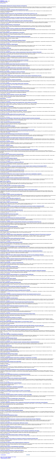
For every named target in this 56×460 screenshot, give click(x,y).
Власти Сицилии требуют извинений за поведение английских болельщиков (15, 36)
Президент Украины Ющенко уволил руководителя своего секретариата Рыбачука (16, 20)
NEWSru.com (3, 1)
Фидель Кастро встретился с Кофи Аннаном (9, 44)
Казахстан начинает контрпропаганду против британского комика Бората (14, 133)
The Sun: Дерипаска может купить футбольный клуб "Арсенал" (12, 238)
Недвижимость (9, 97)
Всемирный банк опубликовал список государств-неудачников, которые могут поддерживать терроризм (20, 173)
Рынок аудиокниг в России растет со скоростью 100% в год (12, 162)
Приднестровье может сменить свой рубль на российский (11, 386)
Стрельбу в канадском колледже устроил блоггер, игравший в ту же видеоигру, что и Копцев (18, 357)
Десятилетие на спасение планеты (7, 141)
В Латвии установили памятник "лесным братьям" (10, 24)
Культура (8, 66)
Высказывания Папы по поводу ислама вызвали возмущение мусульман (14, 90)
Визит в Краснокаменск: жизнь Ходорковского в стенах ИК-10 (12, 32)
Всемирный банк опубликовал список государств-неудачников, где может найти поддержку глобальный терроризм (23, 270)
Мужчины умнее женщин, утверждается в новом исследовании (12, 71)
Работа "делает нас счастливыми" (7, 106)
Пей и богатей (3, 98)
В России (8, 8)
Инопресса (8, 35)
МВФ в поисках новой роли (5, 181)
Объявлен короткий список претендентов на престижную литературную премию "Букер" (17, 313)
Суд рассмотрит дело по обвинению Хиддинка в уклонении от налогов (14, 305)
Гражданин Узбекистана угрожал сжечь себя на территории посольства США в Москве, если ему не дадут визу (22, 325)
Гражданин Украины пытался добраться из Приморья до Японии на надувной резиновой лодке (19, 438)
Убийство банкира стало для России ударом (9, 353)
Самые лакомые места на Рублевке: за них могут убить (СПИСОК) (13, 94)
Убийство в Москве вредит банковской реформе (9, 309)
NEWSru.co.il (2, 457)
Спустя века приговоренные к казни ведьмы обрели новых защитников (14, 83)
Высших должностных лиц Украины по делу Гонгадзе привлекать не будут (15, 246)
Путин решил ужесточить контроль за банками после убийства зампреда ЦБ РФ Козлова (17, 28)
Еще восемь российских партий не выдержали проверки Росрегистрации (14, 177)
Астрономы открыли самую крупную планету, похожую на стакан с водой (14, 434)
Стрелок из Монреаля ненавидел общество (8, 158)
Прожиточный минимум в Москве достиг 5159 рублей (10, 361)
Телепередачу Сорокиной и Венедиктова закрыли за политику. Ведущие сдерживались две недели (19, 430)
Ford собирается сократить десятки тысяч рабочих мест (11, 194)
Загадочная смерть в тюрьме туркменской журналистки (11, 86)
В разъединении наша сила (5, 48)
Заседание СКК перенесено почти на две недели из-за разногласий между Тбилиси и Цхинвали (19, 149)
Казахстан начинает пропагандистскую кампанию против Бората (13, 217)
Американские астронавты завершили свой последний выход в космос (14, 9)
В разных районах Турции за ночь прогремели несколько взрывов (13, 378)
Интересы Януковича (4, 230)
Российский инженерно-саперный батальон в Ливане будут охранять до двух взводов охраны (18, 189)
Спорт (8, 19)
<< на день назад (3, 454)
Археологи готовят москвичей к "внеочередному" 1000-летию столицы (14, 422)
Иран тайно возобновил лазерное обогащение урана (10, 282)
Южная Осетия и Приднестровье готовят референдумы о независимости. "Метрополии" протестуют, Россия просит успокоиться (25, 234)
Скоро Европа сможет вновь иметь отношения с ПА (10, 198)
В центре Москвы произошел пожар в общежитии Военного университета (14, 442)
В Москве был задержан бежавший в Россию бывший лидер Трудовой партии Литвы (17, 301)
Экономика (8, 132)
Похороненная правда (4, 406)
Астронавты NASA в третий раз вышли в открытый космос (11, 154)
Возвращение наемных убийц (6, 345)
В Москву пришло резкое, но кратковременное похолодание (12, 446)
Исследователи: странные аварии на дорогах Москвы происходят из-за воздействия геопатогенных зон (20, 221)
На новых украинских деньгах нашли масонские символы (11, 410)
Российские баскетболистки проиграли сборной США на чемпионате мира (14, 286)
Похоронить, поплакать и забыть (6, 145)
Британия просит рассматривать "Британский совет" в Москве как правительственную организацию (20, 118)
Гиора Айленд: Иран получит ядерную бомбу (9, 266)
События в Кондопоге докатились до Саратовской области (11, 450)
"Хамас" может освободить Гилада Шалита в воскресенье (11, 334)
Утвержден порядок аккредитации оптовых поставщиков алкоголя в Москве (15, 290)
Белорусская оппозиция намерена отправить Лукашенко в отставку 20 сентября (16, 394)
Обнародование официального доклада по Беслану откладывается (13, 5)
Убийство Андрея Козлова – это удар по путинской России (11, 262)
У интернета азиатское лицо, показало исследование (10, 79)
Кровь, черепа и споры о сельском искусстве (9, 202)
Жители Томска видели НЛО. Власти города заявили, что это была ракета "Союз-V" (16, 321)
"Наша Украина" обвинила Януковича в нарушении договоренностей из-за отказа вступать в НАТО (19, 329)
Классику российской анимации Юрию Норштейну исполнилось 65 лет (14, 63)
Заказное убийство (4, 365)
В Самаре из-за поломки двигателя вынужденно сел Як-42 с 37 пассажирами (15, 390)
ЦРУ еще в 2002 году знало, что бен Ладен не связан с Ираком (12, 185)
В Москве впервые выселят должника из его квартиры (11, 317)
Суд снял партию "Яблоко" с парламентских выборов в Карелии (13, 40)
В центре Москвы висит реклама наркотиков (9, 226)
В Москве (6, 457)
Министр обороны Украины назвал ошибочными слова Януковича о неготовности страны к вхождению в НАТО (22, 206)
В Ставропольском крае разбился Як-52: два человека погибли (12, 114)
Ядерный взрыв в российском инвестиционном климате (11, 242)
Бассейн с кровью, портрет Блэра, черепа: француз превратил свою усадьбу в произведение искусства (20, 75)
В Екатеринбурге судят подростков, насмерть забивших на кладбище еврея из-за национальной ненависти (21, 250)
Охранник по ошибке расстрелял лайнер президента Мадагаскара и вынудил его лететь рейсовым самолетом (22, 254)
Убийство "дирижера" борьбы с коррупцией (9, 349)
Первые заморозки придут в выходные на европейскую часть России (14, 56)
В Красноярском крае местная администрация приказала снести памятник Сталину (16, 137)
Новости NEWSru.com (4, 458)
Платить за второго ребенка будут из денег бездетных (11, 382)
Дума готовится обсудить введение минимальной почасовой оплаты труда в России (17, 258)
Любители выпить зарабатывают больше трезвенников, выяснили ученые (15, 67)
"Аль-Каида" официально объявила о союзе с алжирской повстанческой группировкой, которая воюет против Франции (24, 402)
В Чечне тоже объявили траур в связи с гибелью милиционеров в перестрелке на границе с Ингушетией (20, 52)
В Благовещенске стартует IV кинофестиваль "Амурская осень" (12, 398)
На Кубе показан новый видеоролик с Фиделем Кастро (11, 426)
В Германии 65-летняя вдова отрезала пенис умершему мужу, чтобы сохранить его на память (18, 102)
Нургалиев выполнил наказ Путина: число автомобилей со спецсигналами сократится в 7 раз (18, 13)
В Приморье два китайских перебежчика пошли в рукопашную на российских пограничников (18, 369)
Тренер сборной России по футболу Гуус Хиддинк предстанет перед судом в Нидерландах (18, 17)
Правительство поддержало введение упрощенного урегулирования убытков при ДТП (17, 129)
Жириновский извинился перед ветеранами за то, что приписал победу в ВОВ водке (16, 274)
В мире (8, 12)
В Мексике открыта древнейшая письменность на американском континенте (15, 374)
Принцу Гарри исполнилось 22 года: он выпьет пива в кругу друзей (13, 110)
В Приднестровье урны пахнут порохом (8, 278)
